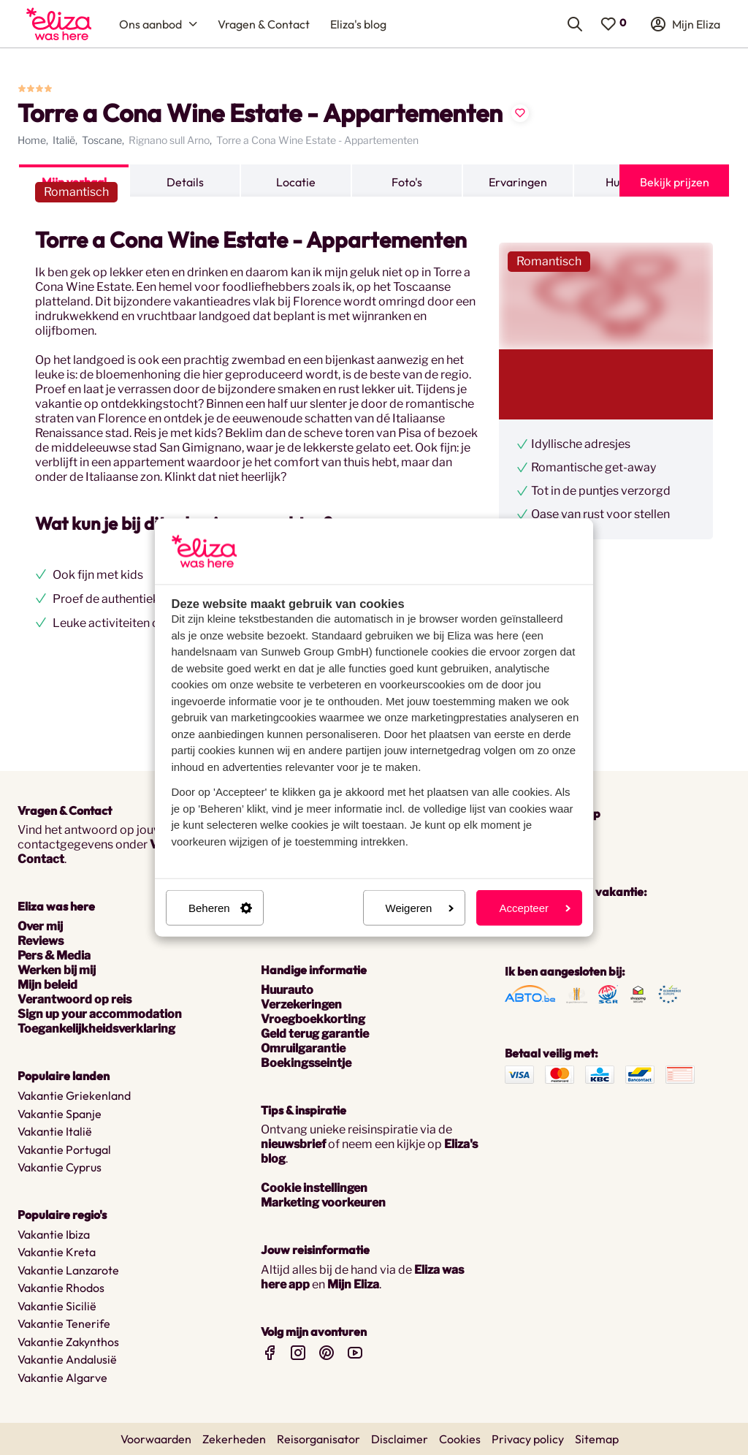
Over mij (40, 926)
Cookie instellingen (314, 1188)
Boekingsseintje (306, 1063)
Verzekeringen (301, 1004)
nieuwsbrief (293, 1144)
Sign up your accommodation (100, 1014)
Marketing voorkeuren (323, 1202)
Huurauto (287, 990)
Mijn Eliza (353, 1284)
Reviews (41, 941)
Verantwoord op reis (74, 999)
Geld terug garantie (315, 1034)
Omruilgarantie (303, 1048)
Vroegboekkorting (313, 1019)
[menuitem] (58, 23)
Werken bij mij (57, 970)
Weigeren (420, 908)
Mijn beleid (47, 985)
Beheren (220, 908)
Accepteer (534, 908)
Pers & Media (54, 955)
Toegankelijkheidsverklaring (96, 1029)
